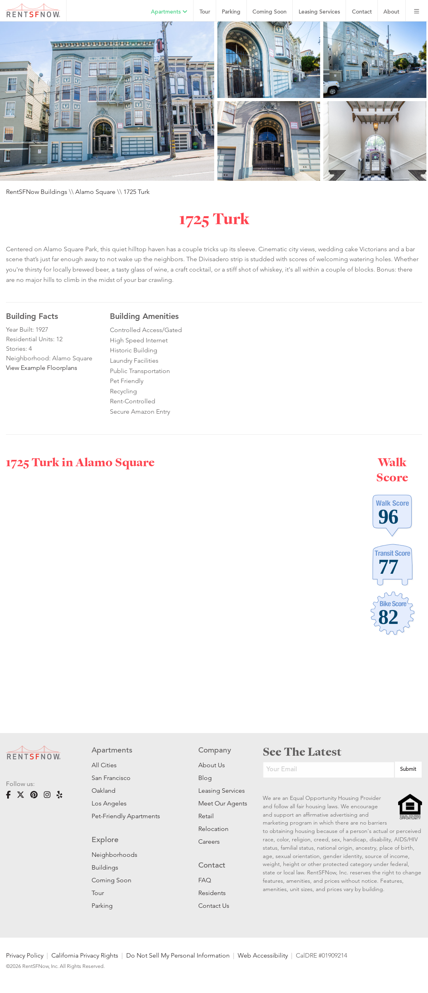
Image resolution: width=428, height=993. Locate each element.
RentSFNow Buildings (36, 191)
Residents (212, 893)
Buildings (105, 867)
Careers (209, 841)
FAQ (204, 880)
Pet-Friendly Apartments (126, 816)
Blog (205, 778)
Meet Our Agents (218, 803)
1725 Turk (136, 191)
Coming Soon (269, 12)
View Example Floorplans (41, 367)
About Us (211, 765)
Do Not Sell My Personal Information (178, 955)
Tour (204, 12)
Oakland (103, 790)
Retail (206, 816)
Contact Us (213, 905)
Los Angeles (109, 803)
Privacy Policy (24, 955)
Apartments (169, 12)
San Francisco (111, 778)
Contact (362, 12)
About (391, 12)
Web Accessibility (263, 955)
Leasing (319, 12)
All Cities (104, 765)
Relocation (213, 829)
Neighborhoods (114, 854)
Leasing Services (218, 790)
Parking (231, 12)
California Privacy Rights (84, 955)
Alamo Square (95, 191)
